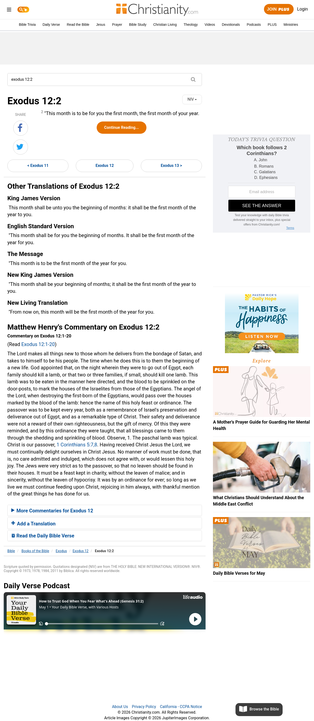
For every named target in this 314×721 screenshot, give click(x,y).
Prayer (117, 25)
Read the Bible (78, 25)
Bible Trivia (27, 25)
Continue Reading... (121, 127)
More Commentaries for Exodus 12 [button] (52, 511)
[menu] (9, 10)
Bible (11, 551)
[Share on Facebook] (20, 128)
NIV (192, 99)
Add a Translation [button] (33, 524)
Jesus (100, 25)
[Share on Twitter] (20, 147)
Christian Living (165, 25)
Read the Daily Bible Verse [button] (42, 536)
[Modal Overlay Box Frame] (261, 183)
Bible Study (137, 25)
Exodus (61, 551)
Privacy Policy (144, 706)
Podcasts (254, 25)
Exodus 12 (104, 165)
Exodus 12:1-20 (38, 344)
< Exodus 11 (38, 165)
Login (302, 9)
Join (278, 9)
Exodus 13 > (171, 165)
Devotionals (231, 25)
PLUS (272, 25)
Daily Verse (51, 25)
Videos (210, 25)
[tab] (105, 510)
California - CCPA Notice (181, 706)
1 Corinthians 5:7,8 (76, 445)
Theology (190, 25)
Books (35, 551)
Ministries (291, 25)
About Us (120, 706)
